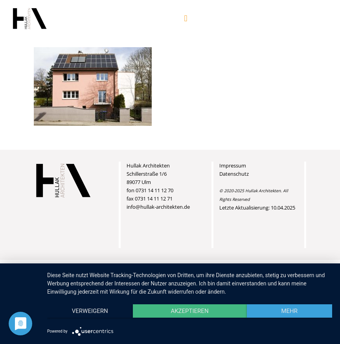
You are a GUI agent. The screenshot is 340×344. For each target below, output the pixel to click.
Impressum (232, 165)
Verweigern (90, 311)
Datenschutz (234, 173)
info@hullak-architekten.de (158, 206)
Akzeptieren (189, 311)
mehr (289, 311)
